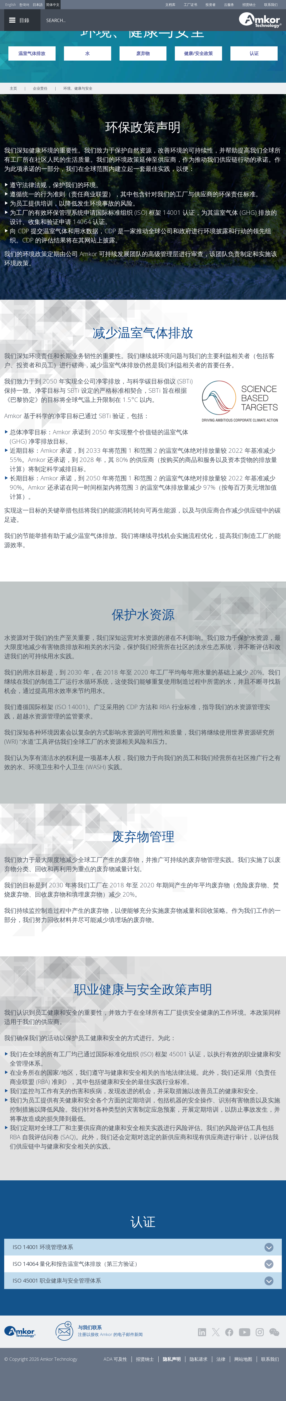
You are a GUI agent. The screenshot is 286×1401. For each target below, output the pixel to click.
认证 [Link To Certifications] (254, 84)
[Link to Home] (20, 1362)
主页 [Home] (13, 119)
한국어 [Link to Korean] (24, 4)
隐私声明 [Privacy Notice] (172, 1390)
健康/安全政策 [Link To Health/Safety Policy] (198, 84)
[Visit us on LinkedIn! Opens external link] (202, 1363)
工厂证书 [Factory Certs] (190, 4)
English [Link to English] (10, 4)
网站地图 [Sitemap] (243, 1390)
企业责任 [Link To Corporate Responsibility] (40, 119)
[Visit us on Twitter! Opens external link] (216, 1363)
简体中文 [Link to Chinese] (52, 4)
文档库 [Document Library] (170, 4)
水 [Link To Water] (87, 84)
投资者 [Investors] (211, 4)
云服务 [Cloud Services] (229, 4)
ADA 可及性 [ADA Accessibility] (115, 1390)
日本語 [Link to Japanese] (38, 4)
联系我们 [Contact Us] (271, 4)
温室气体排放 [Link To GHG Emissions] (31, 84)
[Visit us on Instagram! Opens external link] (259, 1363)
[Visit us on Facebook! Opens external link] (229, 1363)
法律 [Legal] (220, 1390)
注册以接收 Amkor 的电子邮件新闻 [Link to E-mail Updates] (110, 1361)
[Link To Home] (260, 20)
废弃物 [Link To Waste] (143, 84)
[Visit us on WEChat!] (274, 1363)
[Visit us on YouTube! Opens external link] (244, 1363)
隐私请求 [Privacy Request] (199, 1390)
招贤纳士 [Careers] (249, 4)
